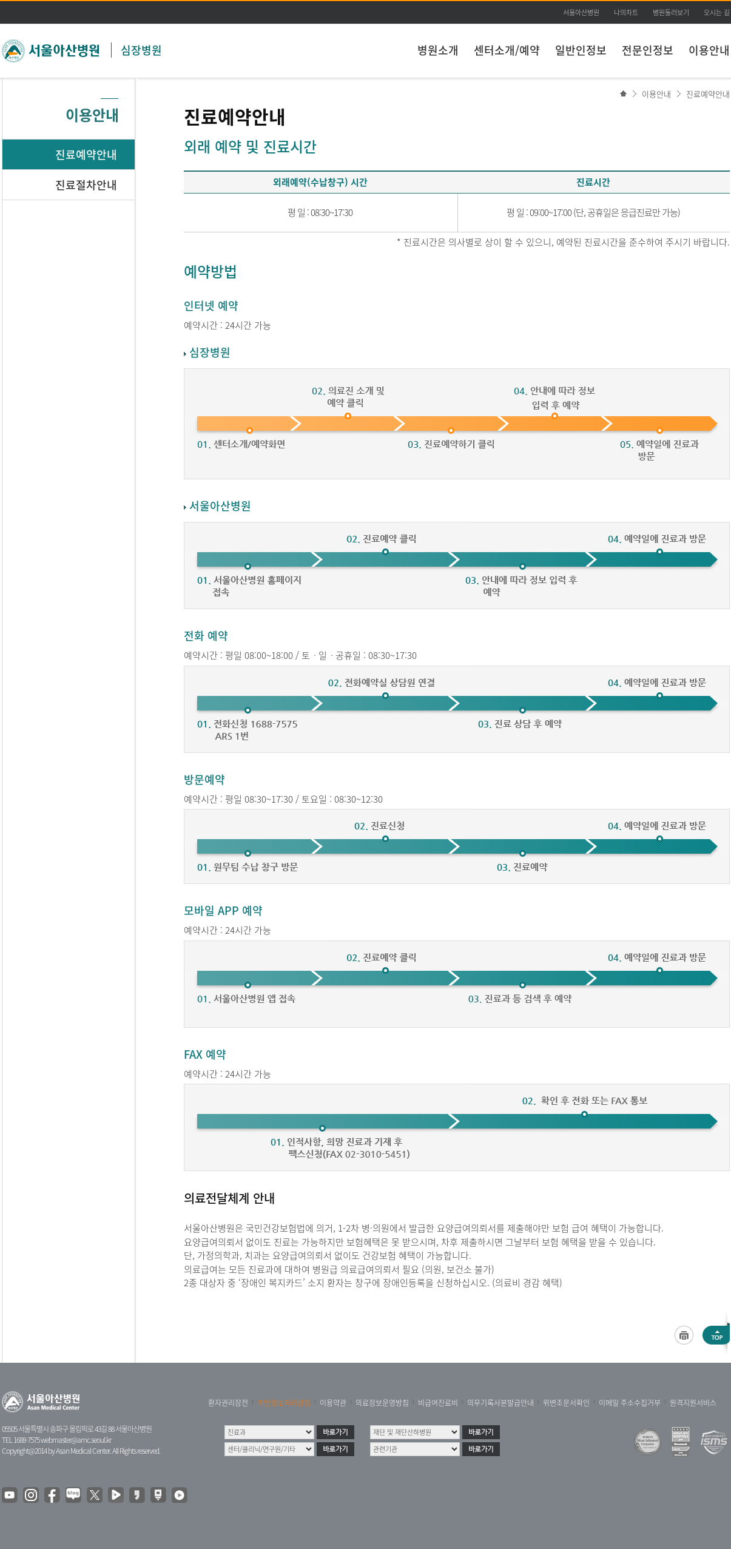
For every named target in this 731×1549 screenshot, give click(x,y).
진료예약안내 (708, 94)
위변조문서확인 (566, 1402)
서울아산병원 (581, 12)
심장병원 (141, 50)
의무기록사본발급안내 (500, 1402)
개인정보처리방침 (284, 1402)
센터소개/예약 (507, 50)
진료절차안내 (86, 185)
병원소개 (438, 50)
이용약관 (333, 1402)
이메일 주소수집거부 (630, 1402)
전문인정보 (647, 50)
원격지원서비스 (693, 1402)
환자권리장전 (228, 1402)
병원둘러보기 (671, 12)
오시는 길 (717, 12)
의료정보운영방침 (382, 1402)
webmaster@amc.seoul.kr (76, 1439)
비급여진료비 (438, 1402)
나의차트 (626, 12)
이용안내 (709, 50)
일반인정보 (581, 50)
